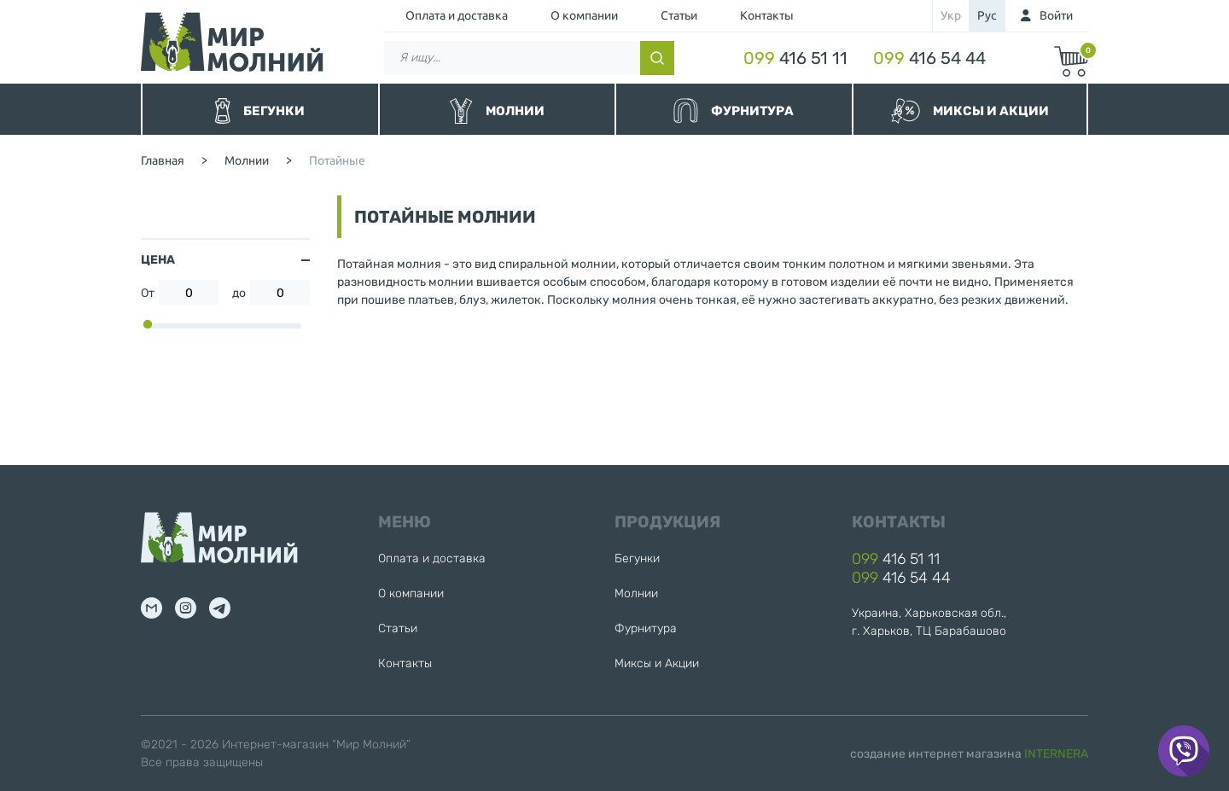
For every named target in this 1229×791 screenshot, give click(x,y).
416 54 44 (929, 58)
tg (219, 608)
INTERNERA (1056, 754)
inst (185, 608)
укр (951, 15)
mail (151, 608)
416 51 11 (795, 58)
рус (987, 15)
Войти (1056, 15)
